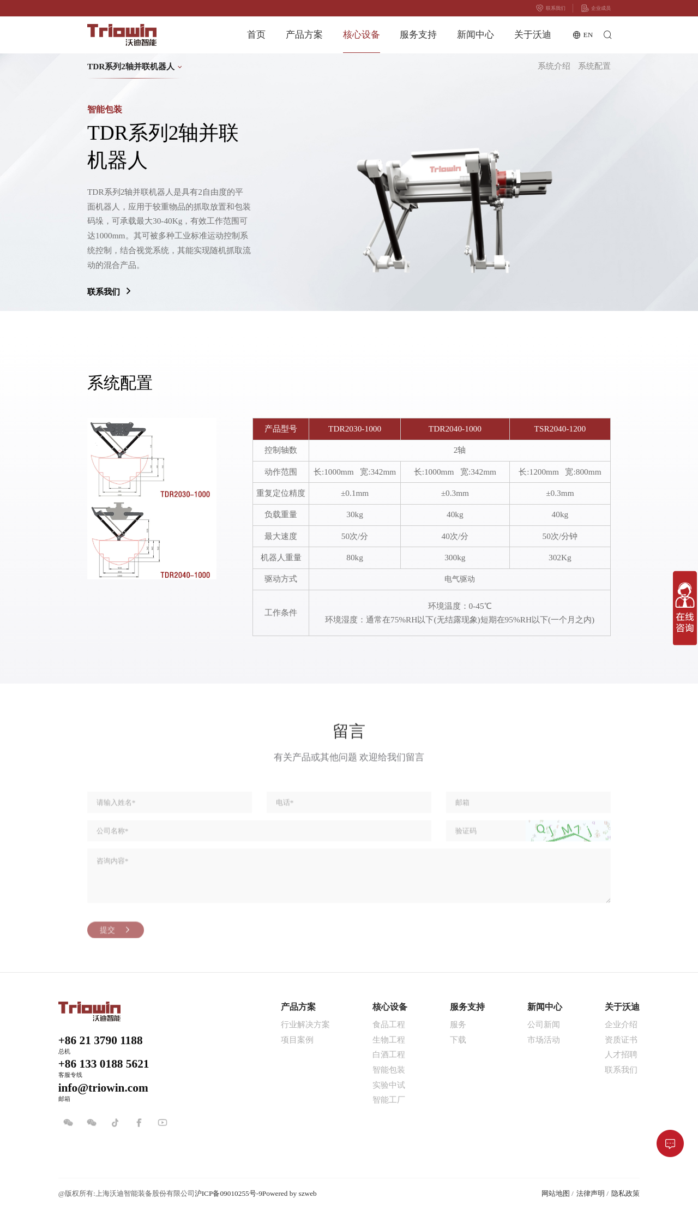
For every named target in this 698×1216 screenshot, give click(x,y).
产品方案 (304, 34)
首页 (256, 34)
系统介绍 (554, 66)
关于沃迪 (532, 34)
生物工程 (388, 1039)
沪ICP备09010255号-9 (228, 1193)
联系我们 (550, 8)
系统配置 (594, 66)
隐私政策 (625, 1193)
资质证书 (621, 1039)
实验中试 (388, 1084)
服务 (458, 1024)
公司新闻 (543, 1024)
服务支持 (418, 34)
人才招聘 (621, 1054)
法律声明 (590, 1193)
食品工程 (388, 1024)
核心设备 (361, 34)
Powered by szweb (289, 1193)
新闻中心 (475, 34)
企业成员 (596, 8)
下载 (458, 1039)
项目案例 (297, 1039)
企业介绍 (621, 1024)
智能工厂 (388, 1099)
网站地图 (555, 1193)
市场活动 (543, 1039)
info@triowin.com (103, 1087)
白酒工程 (388, 1054)
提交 (116, 941)
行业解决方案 (305, 1024)
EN (582, 35)
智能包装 (388, 1069)
